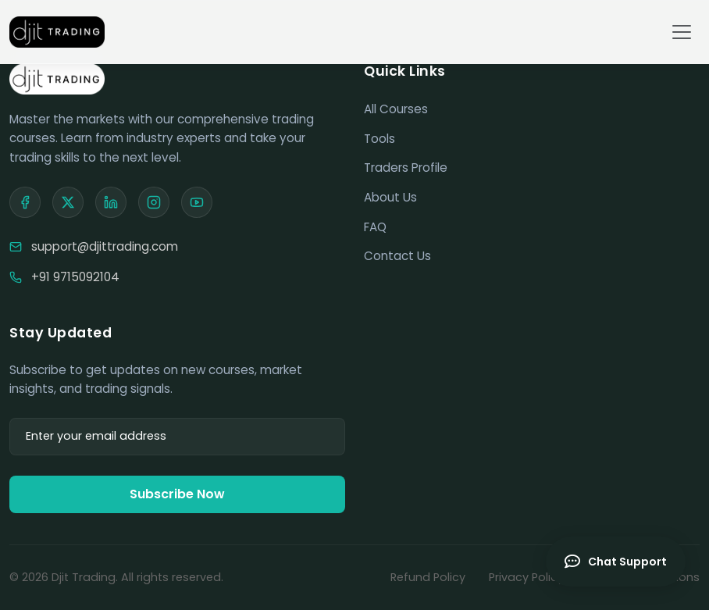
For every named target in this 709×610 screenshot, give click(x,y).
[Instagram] (153, 202)
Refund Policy (427, 577)
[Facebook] (25, 202)
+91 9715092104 (75, 277)
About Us (390, 197)
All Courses (396, 109)
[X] (68, 202)
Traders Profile (405, 167)
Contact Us (397, 256)
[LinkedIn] (110, 202)
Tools (379, 138)
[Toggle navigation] (682, 32)
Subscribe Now (177, 494)
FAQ (375, 227)
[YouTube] (196, 202)
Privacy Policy (526, 577)
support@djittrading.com (104, 246)
